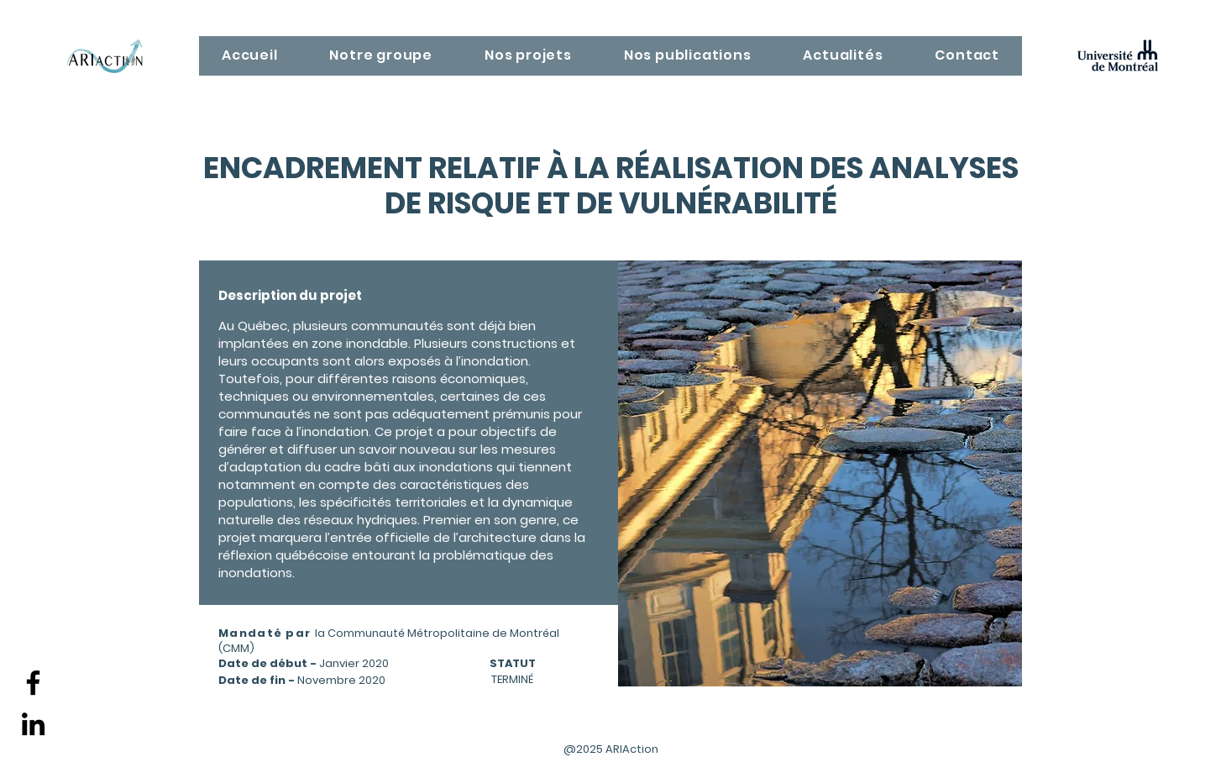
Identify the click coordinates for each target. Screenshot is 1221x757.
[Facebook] (33, 682)
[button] (381, 56)
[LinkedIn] (33, 723)
